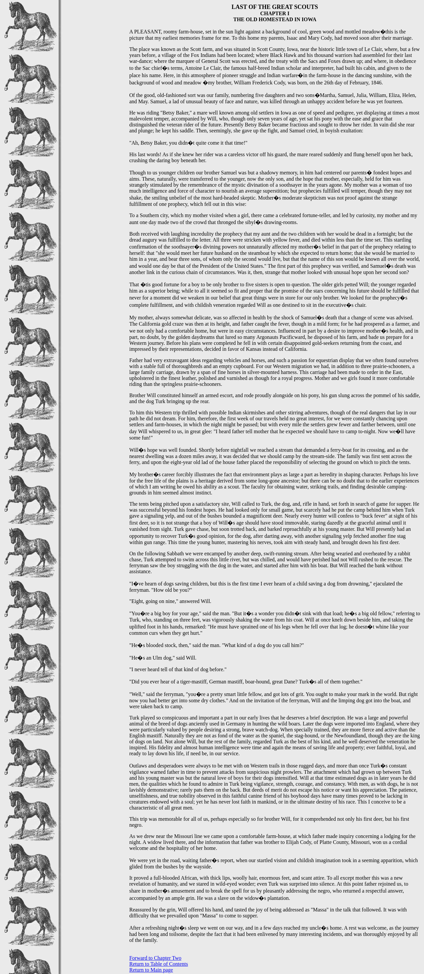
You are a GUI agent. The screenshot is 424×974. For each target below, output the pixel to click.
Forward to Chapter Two (155, 958)
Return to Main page (151, 970)
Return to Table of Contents (158, 964)
